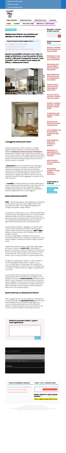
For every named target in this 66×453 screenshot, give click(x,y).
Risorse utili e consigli (28, 23)
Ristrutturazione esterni (40, 20)
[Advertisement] (33, 431)
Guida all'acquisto (11, 30)
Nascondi (35, 41)
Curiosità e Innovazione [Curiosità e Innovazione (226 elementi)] (52, 188)
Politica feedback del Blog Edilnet (17, 392)
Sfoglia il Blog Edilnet (12, 20)
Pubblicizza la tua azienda (12, 4)
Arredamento (52, 20)
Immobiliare (17, 23)
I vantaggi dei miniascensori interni (17, 44)
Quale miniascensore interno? (16, 47)
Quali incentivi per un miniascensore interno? (20, 49)
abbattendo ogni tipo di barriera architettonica (26, 151)
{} (25, 360)
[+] (27, 360)
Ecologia (9, 23)
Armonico (27, 213)
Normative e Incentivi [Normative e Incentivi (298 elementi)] (52, 192)
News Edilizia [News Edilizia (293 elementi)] (50, 190)
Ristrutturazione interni (26, 20)
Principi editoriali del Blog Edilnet (17, 390)
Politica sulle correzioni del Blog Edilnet (19, 387)
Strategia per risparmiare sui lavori (14, 7)
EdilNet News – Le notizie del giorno (14, 1)
